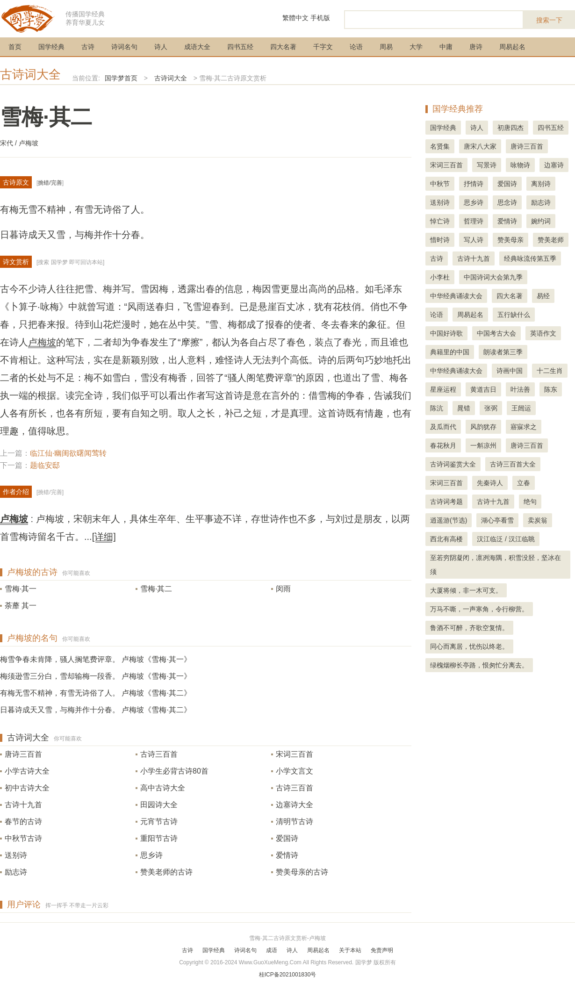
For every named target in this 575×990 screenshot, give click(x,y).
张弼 (490, 408)
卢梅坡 (42, 342)
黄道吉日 (483, 389)
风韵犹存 (483, 426)
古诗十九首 (23, 805)
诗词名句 (124, 46)
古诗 (87, 46)
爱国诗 (287, 838)
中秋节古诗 (23, 838)
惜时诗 (440, 240)
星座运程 (443, 389)
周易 (386, 46)
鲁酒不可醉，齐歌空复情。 (469, 627)
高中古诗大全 (162, 788)
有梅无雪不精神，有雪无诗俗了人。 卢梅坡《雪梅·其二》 (95, 693)
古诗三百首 (159, 754)
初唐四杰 (510, 127)
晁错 (463, 408)
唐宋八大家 (480, 146)
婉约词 (541, 221)
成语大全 (197, 46)
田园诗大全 (159, 805)
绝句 (530, 501)
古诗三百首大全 (513, 464)
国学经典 (51, 46)
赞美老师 (551, 240)
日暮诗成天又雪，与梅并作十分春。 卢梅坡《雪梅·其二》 (95, 710)
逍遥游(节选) (448, 520)
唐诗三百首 (23, 754)
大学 (416, 46)
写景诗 (486, 165)
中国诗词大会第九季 (493, 277)
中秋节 (440, 183)
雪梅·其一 (20, 589)
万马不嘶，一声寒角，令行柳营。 (479, 609)
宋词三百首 (294, 754)
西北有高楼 (446, 539)
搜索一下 (549, 20)
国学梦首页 (121, 78)
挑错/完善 (50, 182)
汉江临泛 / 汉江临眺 (506, 539)
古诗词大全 (30, 74)
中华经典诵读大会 (456, 296)
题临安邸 (45, 465)
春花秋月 (443, 445)
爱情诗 (287, 855)
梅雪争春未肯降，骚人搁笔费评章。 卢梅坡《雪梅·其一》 (95, 659)
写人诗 (473, 240)
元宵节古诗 (159, 821)
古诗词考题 (446, 501)
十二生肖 (550, 370)
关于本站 (350, 950)
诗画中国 (509, 370)
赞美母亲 (510, 240)
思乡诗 (151, 855)
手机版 (320, 18)
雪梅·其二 (156, 589)
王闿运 (521, 408)
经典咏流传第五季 (530, 258)
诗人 (160, 46)
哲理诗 (473, 221)
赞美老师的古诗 (166, 872)
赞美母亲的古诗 (302, 872)
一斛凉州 (483, 445)
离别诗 (541, 183)
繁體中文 (295, 18)
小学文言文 (294, 771)
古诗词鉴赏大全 (453, 464)
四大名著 (283, 46)
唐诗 (475, 46)
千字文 (323, 46)
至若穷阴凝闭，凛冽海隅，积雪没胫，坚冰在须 (495, 564)
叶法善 (520, 389)
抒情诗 (473, 183)
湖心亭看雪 (497, 520)
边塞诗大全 (294, 805)
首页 (15, 46)
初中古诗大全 (27, 788)
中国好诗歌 (446, 333)
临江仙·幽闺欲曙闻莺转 (68, 453)
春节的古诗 (23, 821)
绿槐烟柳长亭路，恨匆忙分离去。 (479, 665)
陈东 (550, 389)
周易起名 (512, 46)
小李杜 (440, 277)
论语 (356, 46)
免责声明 (382, 950)
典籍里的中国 (449, 352)
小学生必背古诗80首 (174, 771)
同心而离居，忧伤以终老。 (469, 646)
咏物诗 (520, 165)
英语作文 (543, 333)
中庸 (446, 46)
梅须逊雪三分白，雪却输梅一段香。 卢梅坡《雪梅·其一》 (95, 676)
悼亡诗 (440, 221)
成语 (271, 950)
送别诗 (16, 855)
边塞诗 (554, 165)
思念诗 (507, 202)
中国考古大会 (496, 333)
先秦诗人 (490, 483)
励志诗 (16, 872)
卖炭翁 (537, 520)
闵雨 (283, 589)
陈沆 (436, 408)
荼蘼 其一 (20, 606)
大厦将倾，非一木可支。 (466, 590)
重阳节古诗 (159, 838)
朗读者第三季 (503, 352)
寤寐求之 (523, 426)
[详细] (104, 536)
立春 (523, 483)
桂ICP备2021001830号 (287, 974)
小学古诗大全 (27, 771)
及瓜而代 (443, 426)
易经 (543, 296)
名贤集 (440, 146)
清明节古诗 (294, 821)
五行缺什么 (513, 314)
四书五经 (240, 46)
